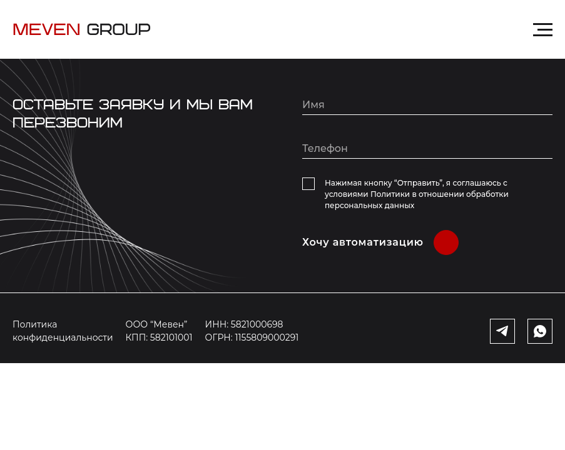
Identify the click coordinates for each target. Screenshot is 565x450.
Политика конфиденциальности (63, 331)
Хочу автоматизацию (363, 242)
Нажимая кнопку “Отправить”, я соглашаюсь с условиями (417, 194)
